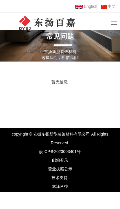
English (86, 6)
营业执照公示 (60, 169)
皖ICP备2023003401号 (60, 151)
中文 (108, 6)
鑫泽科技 (60, 186)
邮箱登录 (60, 160)
